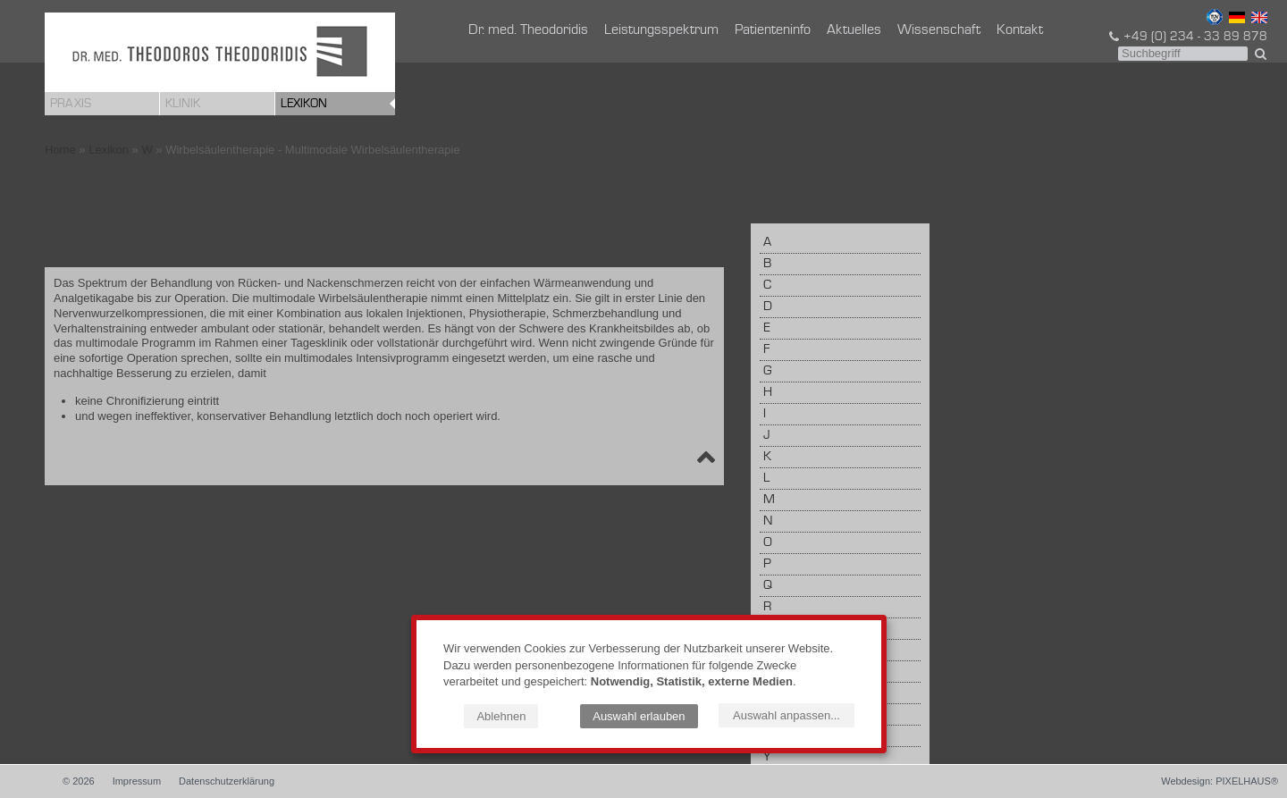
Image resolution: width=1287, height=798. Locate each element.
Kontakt (1020, 30)
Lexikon (304, 103)
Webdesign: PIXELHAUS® (1219, 781)
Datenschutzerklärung (226, 781)
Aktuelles (854, 30)
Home (60, 149)
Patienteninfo (773, 30)
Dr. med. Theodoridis (528, 30)
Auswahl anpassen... (786, 715)
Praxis (70, 103)
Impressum (137, 781)
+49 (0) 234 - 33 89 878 (1186, 36)
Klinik (182, 103)
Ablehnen (501, 716)
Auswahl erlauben (639, 716)
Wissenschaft (938, 30)
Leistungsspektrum (661, 30)
